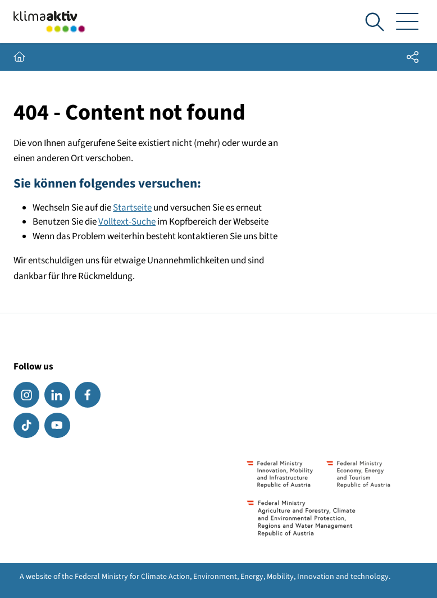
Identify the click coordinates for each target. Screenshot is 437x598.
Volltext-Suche (127, 222)
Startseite (132, 207)
